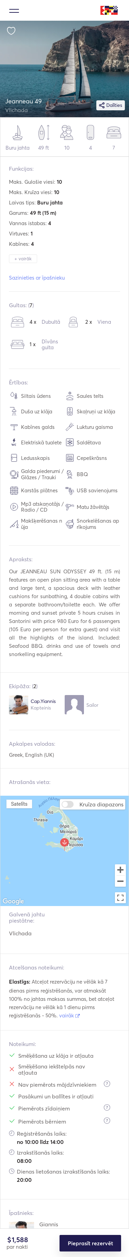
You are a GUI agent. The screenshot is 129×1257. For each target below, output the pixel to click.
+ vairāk (23, 258)
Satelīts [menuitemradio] (19, 804)
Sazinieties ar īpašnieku (37, 277)
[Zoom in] (120, 869)
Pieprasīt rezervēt (90, 1243)
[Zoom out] (120, 881)
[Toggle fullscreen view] (120, 897)
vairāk (69, 1015)
